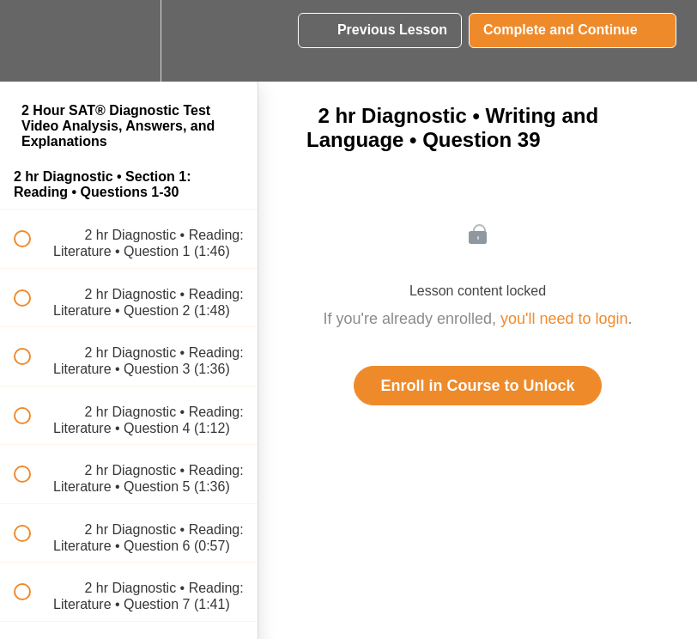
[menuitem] (129, 41)
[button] (32, 41)
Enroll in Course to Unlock (477, 385)
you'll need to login (564, 318)
